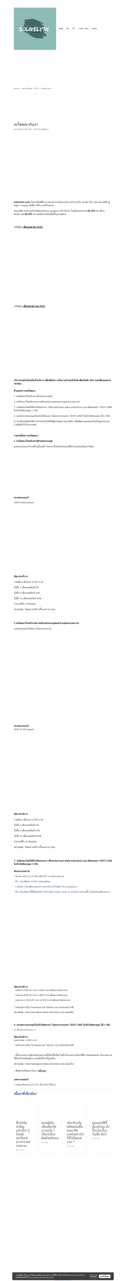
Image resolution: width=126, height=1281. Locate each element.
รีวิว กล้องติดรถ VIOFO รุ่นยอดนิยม (32, 881)
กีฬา (67, 29)
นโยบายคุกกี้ (49, 1277)
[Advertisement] (63, 105)
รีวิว (73, 29)
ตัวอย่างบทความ (25, 1030)
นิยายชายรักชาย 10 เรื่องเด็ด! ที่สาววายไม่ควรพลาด (39, 876)
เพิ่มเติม (94, 29)
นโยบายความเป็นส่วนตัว (34, 1277)
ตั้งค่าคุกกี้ (94, 1276)
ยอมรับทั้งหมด (104, 1276)
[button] (100, 29)
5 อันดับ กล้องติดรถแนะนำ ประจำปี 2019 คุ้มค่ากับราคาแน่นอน (46, 887)
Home (61, 29)
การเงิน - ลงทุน (83, 29)
